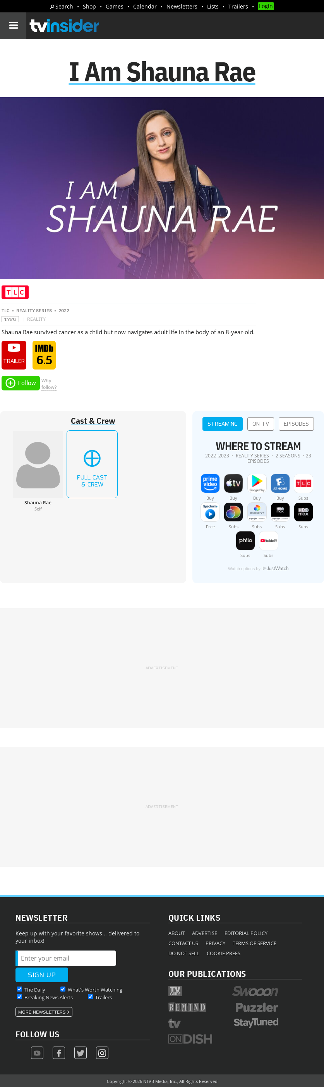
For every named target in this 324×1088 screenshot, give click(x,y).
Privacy (215, 943)
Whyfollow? (49, 384)
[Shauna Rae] (37, 471)
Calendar (145, 6)
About (176, 933)
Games (114, 6)
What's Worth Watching (95, 990)
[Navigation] (13, 25)
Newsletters (181, 6)
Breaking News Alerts (48, 998)
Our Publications (207, 974)
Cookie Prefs (223, 953)
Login (266, 6)
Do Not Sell (183, 953)
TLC (6, 312)
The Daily (34, 990)
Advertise (204, 933)
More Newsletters (42, 1013)
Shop (89, 6)
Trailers (238, 6)
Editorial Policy (246, 933)
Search (64, 6)
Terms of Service (254, 943)
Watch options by (258, 569)
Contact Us (183, 943)
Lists (213, 6)
